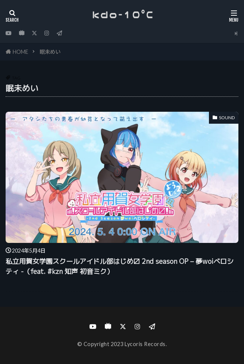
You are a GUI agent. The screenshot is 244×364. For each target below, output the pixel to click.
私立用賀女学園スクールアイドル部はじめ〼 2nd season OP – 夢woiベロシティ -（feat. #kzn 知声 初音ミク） (120, 266)
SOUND (227, 117)
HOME (20, 52)
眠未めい (50, 52)
